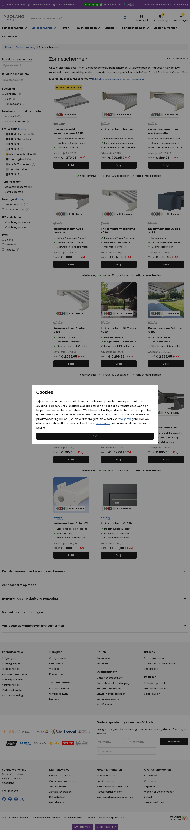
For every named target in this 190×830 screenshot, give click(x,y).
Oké (95, 436)
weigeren (125, 419)
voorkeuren (103, 423)
